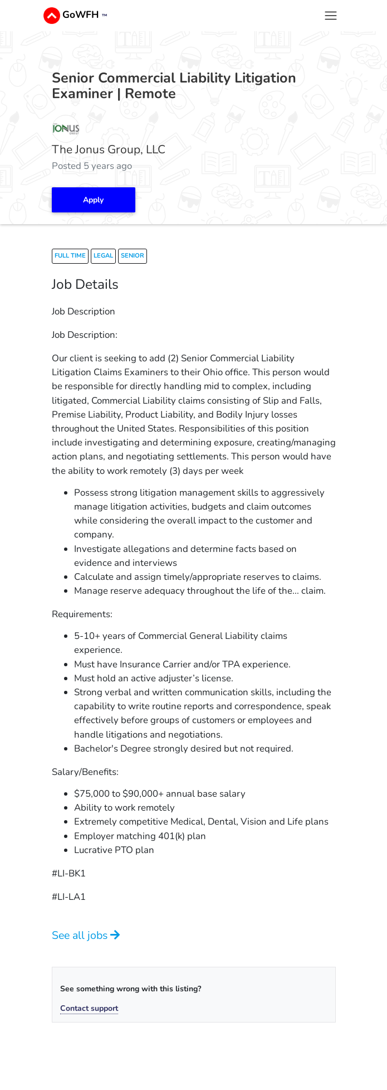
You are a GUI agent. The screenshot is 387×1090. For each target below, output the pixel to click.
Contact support (89, 1008)
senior (132, 255)
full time (70, 255)
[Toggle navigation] (330, 15)
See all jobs (86, 935)
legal (103, 255)
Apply (93, 200)
